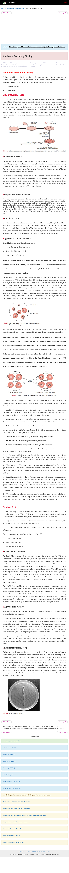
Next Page (62, 13)
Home (3, 8)
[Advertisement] (34, 29)
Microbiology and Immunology (16, 8)
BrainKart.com (14, 2)
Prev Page (6, 13)
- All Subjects (10, 768)
